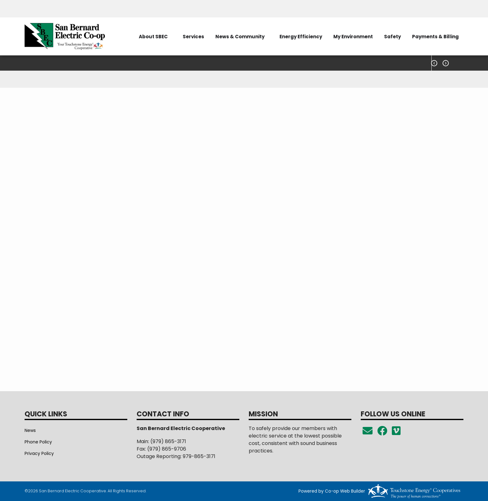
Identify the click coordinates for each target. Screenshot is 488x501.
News (30, 430)
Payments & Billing (435, 36)
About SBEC (153, 36)
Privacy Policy (39, 453)
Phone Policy (38, 442)
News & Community (240, 36)
